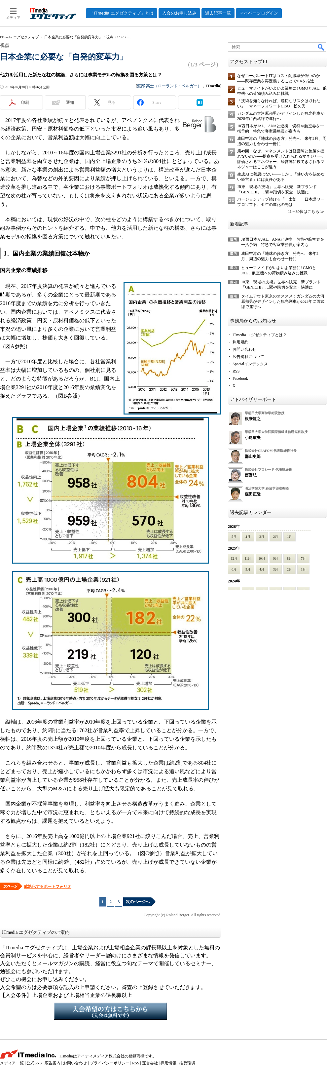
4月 (247, 536)
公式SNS (34, 1063)
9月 (275, 558)
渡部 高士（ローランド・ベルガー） (169, 86)
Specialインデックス (250, 364)
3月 (261, 536)
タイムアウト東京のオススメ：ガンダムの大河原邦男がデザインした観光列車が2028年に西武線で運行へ (282, 301)
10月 (262, 558)
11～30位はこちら (303, 211)
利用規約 (240, 342)
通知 (70, 102)
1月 (289, 536)
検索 (321, 47)
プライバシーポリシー (109, 1063)
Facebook (240, 378)
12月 (234, 558)
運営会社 (150, 1063)
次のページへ (138, 901)
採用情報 (168, 1063)
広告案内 (52, 1063)
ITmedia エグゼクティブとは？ (260, 335)
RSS (236, 371)
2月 (275, 536)
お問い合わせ (244, 349)
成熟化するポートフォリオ (47, 886)
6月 (234, 569)
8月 (289, 558)
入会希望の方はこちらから (110, 1011)
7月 (303, 558)
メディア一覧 (12, 1063)
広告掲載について (248, 356)
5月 (234, 536)
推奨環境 (187, 1063)
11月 (248, 558)
